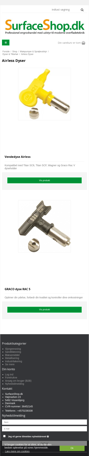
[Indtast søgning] (67, 9)
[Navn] (44, 421)
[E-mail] (44, 428)
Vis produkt (44, 180)
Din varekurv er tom (71, 42)
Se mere (10, 364)
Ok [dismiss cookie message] (72, 448)
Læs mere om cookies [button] (17, 451)
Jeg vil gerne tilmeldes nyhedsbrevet (37, 436)
